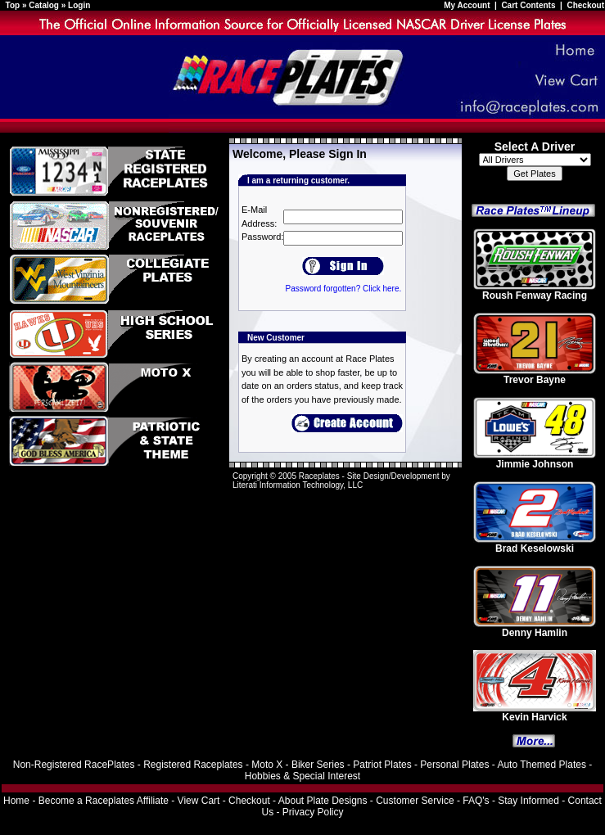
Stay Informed (528, 800)
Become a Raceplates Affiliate (103, 800)
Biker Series (318, 764)
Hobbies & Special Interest (302, 776)
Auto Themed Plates (541, 764)
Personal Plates (454, 764)
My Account (468, 5)
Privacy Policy (313, 812)
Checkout (585, 5)
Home (16, 800)
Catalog (44, 5)
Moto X (266, 764)
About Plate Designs (323, 800)
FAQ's (476, 800)
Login (79, 5)
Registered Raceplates (192, 764)
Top (13, 5)
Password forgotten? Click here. (343, 288)
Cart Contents (528, 5)
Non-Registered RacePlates (74, 764)
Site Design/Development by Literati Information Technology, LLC (341, 481)
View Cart (199, 800)
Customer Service (415, 800)
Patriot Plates (382, 764)
